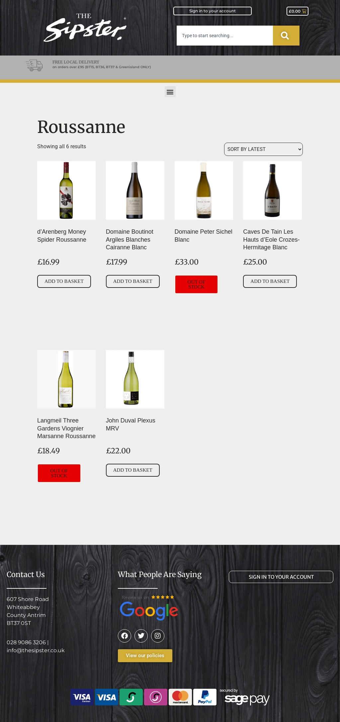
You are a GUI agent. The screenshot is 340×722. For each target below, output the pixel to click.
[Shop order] (263, 149)
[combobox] (225, 36)
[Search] (286, 36)
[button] (170, 91)
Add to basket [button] (64, 281)
